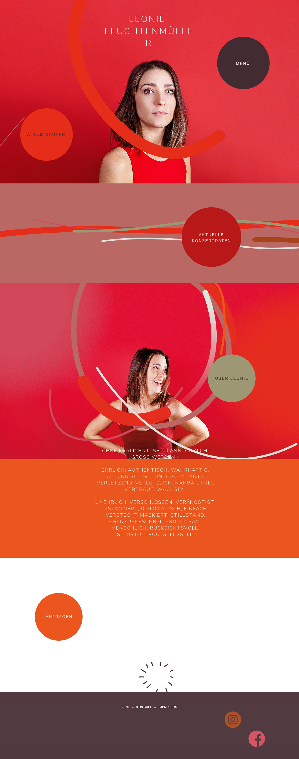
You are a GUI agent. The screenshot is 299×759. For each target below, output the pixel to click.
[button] (249, 63)
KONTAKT (143, 707)
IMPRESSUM (168, 707)
